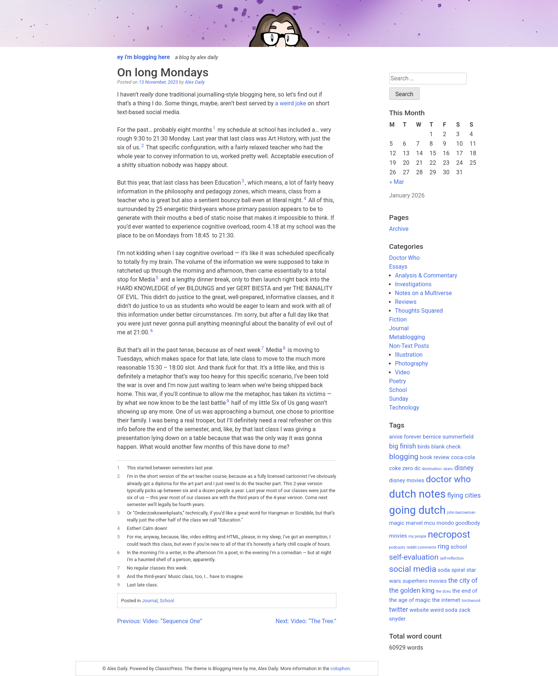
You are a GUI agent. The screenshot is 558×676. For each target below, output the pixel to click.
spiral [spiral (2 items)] (458, 570)
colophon (340, 668)
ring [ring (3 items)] (443, 546)
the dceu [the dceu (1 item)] (443, 591)
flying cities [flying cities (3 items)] (464, 495)
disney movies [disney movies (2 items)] (406, 480)
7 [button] (262, 348)
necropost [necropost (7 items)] (449, 534)
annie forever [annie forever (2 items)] (405, 436)
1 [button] (214, 128)
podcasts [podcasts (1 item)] (397, 547)
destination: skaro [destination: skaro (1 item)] (437, 468)
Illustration (409, 354)
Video (402, 372)
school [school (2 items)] (459, 547)
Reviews (406, 301)
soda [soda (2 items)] (444, 570)
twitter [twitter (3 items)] (398, 609)
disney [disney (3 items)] (464, 468)
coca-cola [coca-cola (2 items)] (463, 457)
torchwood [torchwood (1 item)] (471, 600)
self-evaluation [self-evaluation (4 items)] (414, 557)
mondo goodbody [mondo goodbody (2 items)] (458, 523)
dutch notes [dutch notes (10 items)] (417, 494)
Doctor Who (404, 257)
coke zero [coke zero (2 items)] (401, 468)
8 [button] (284, 348)
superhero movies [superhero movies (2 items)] (424, 581)
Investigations (413, 284)
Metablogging (407, 337)
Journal (150, 600)
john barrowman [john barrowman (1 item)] (461, 512)
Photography (411, 363)
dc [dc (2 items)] (418, 468)
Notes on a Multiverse (423, 293)
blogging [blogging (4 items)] (404, 456)
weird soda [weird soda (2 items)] (443, 610)
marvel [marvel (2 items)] (414, 523)
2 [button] (142, 145)
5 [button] (157, 277)
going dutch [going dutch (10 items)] (417, 510)
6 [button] (151, 330)
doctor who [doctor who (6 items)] (448, 479)
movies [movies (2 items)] (398, 536)
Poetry (397, 381)
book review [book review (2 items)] (434, 457)
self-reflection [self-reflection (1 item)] (452, 558)
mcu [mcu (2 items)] (429, 523)
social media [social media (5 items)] (413, 569)
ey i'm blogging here (143, 57)
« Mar (397, 181)
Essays (398, 266)
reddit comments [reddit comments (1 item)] (421, 547)
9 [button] (228, 401)
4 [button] (305, 198)
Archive (399, 228)
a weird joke (290, 103)
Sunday (398, 398)
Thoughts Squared (419, 310)
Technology (404, 407)
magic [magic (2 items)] (397, 523)
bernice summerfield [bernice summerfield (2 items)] (448, 436)
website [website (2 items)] (419, 610)
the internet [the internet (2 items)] (446, 600)
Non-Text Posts (409, 345)
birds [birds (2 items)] (423, 446)
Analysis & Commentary (426, 275)
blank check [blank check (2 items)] (446, 446)
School (167, 600)
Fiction (398, 319)
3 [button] (243, 180)
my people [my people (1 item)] (417, 536)
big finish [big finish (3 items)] (402, 446)
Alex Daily (195, 82)
